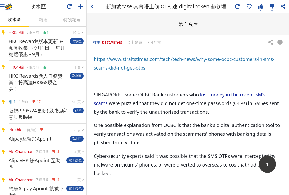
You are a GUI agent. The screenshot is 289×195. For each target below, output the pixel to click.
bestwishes (112, 41)
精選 (43, 19)
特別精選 (72, 19)
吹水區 (14, 19)
